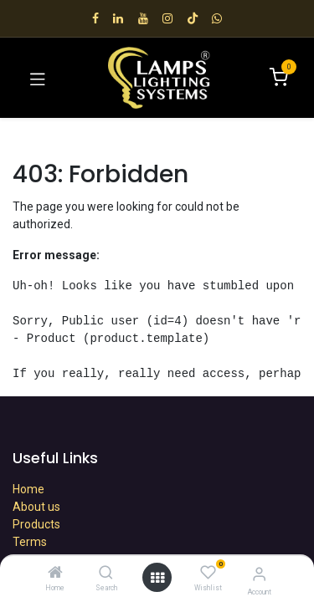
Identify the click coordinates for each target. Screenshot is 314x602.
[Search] (106, 573)
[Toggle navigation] (37, 78)
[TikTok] (192, 18)
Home (28, 489)
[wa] (216, 18)
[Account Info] (259, 574)
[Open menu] (157, 578)
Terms (30, 541)
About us (36, 506)
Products (36, 524)
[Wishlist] (208, 573)
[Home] (55, 573)
